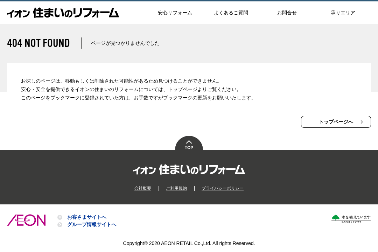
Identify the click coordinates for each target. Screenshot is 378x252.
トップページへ (336, 122)
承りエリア (343, 12)
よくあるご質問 (231, 12)
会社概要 (142, 188)
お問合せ (287, 12)
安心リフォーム (175, 12)
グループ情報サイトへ (91, 224)
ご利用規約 (176, 188)
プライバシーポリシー (223, 188)
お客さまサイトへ (86, 217)
